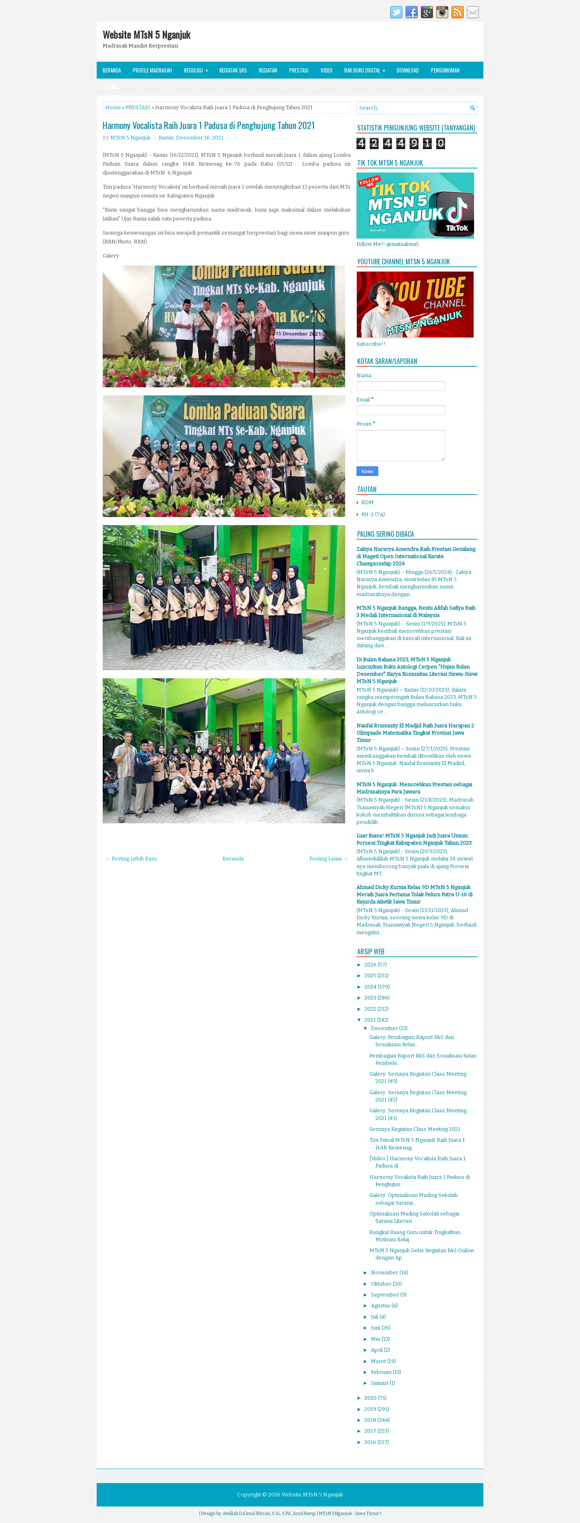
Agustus (381, 1306)
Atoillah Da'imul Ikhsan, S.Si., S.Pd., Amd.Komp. (269, 1513)
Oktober (382, 1284)
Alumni (110, 87)
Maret (379, 1361)
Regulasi (198, 68)
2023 (371, 998)
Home (113, 107)
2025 (371, 975)
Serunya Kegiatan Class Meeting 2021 (414, 1129)
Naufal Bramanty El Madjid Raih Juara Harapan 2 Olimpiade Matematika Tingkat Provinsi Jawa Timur (415, 733)
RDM (367, 502)
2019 (371, 1409)
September (385, 1295)
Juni (376, 1328)
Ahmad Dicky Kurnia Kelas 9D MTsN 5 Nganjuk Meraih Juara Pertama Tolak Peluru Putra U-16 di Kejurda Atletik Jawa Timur (414, 894)
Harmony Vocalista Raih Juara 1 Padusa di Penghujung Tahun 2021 (209, 125)
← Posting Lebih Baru (131, 859)
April (377, 1350)
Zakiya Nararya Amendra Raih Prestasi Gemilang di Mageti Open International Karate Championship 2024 (415, 556)
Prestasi (299, 70)
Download (408, 70)
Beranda (112, 70)
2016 (371, 1442)
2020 (371, 1398)
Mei (376, 1339)
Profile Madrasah (152, 70)
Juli (375, 1317)
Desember (385, 1028)
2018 (371, 1420)
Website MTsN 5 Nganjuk (146, 34)
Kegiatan (268, 70)
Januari (380, 1383)
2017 (371, 1431)
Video (326, 70)
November (385, 1273)
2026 (371, 965)
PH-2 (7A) (373, 514)
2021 (371, 1020)
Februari (382, 1372)
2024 (371, 987)
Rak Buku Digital (367, 68)
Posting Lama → (328, 859)
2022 (371, 1009)
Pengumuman (445, 70)
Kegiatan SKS (233, 70)
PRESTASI (138, 107)
